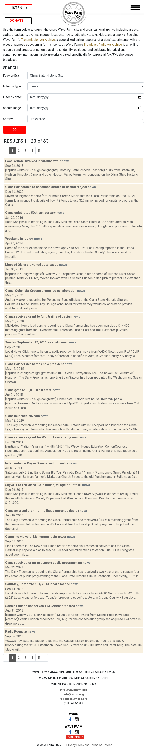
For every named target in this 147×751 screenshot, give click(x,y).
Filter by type (12, 86)
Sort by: (8, 119)
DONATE (18, 20)
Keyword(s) (11, 75)
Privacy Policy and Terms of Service (89, 745)
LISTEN (18, 7)
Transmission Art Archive (38, 40)
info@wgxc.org (73, 694)
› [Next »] (45, 151)
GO (15, 130)
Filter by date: (12, 97)
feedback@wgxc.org (73, 699)
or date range (12, 108)
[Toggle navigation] (135, 7)
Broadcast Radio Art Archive (103, 44)
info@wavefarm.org (73, 690)
